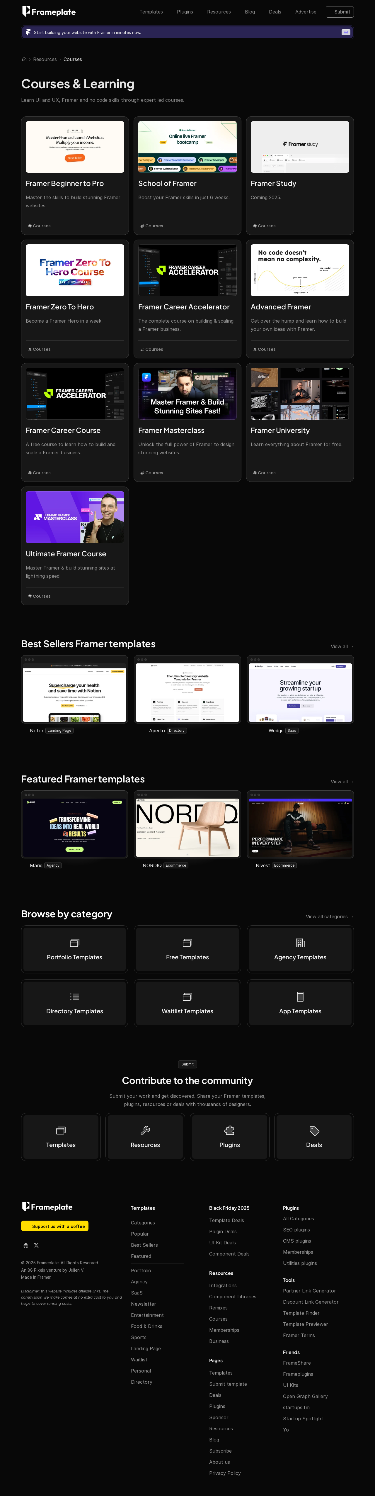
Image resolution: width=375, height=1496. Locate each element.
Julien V (76, 1270)
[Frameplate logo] (49, 11)
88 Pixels (36, 1270)
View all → (342, 646)
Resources (45, 59)
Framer (44, 1277)
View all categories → (330, 916)
